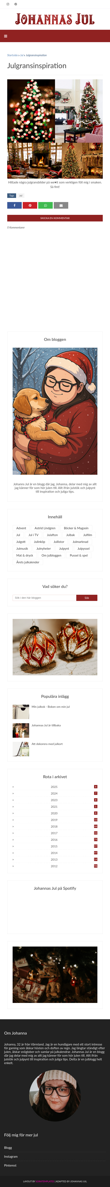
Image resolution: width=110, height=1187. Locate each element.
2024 (74, 793)
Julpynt (64, 548)
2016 (74, 839)
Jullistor (59, 542)
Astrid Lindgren (45, 528)
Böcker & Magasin (76, 528)
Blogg (8, 1147)
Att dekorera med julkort (47, 744)
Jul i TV (33, 535)
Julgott (20, 542)
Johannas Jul (78, 1181)
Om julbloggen (51, 555)
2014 (74, 853)
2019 (74, 820)
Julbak (70, 535)
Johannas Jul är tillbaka (46, 725)
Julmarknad (80, 542)
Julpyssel (84, 548)
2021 (74, 806)
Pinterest (10, 1165)
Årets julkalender (27, 562)
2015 (74, 846)
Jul (22, 55)
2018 (74, 826)
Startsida (12, 55)
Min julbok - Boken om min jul (51, 706)
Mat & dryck (24, 555)
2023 (74, 800)
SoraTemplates (45, 1181)
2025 (74, 787)
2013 (74, 859)
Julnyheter (43, 548)
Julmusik (22, 548)
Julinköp (39, 542)
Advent (21, 528)
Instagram (11, 1156)
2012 (74, 866)
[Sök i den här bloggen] (44, 598)
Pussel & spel (79, 555)
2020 (74, 813)
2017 (74, 833)
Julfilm (87, 535)
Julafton (52, 535)
